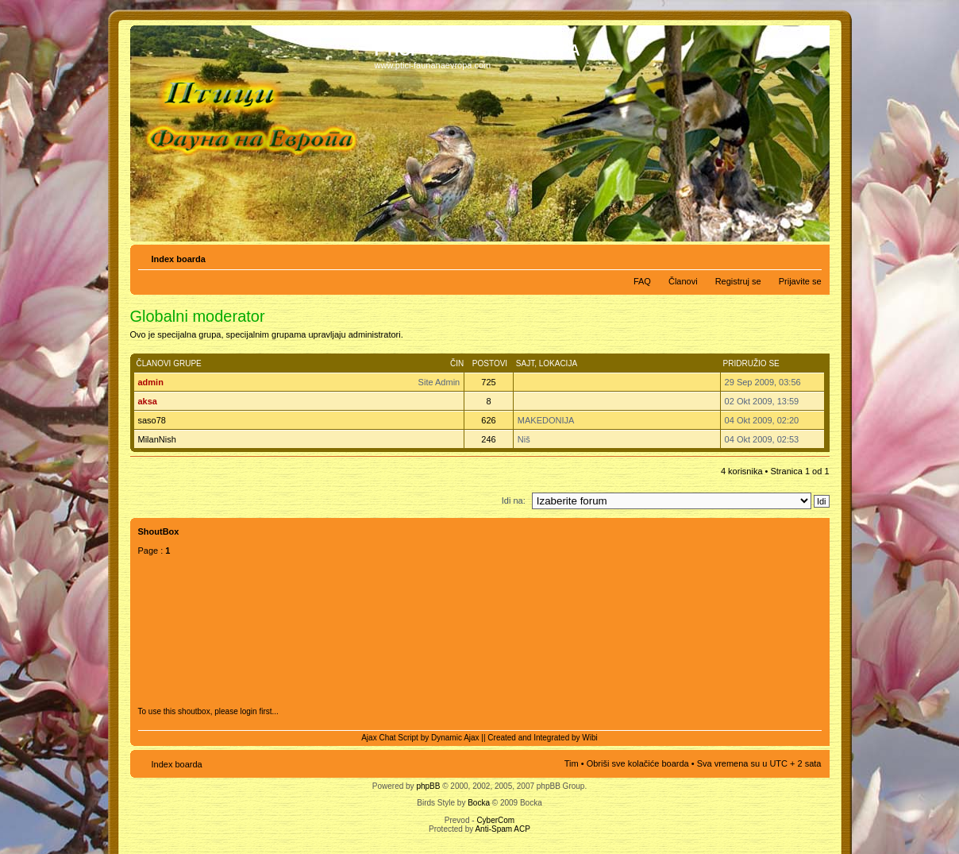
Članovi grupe (169, 363)
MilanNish (157, 439)
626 (488, 420)
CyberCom (495, 820)
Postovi (489, 363)
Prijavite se (800, 281)
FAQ (642, 281)
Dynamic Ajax (455, 737)
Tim (571, 763)
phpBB (428, 786)
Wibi (589, 737)
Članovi (683, 281)
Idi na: (514, 500)
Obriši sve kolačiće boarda (638, 763)
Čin (457, 363)
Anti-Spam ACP (502, 829)
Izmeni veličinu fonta (810, 256)
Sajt (525, 363)
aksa (147, 401)
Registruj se (738, 281)
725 (488, 382)
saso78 (152, 420)
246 (488, 439)
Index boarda (179, 259)
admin (151, 382)
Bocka (479, 802)
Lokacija (558, 363)
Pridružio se (751, 363)
